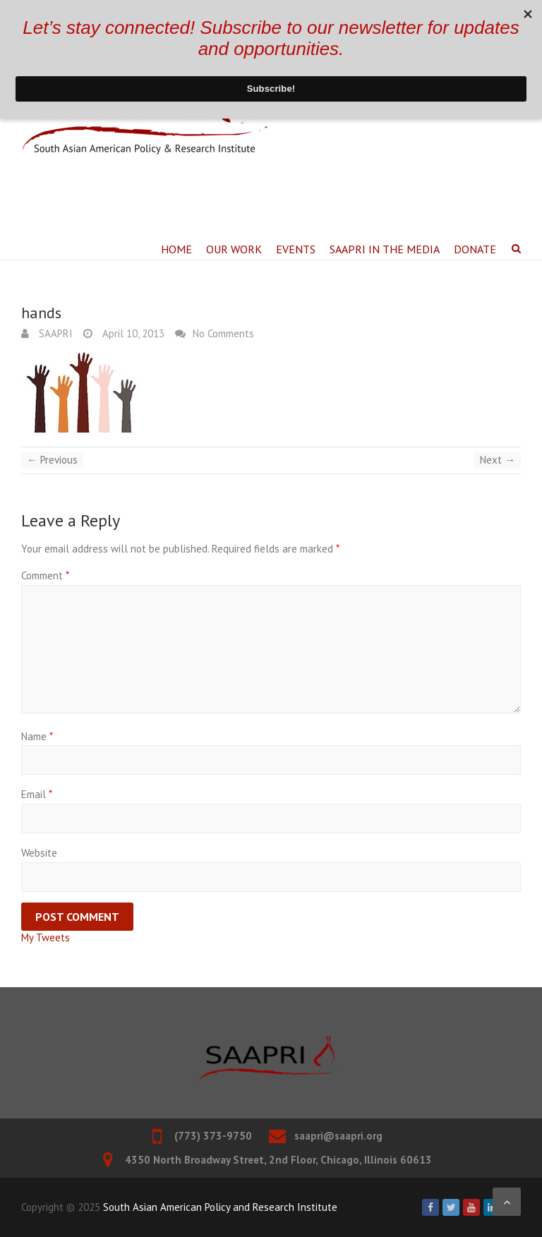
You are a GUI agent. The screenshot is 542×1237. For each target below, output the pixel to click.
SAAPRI (54, 333)
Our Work (234, 249)
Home (176, 249)
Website (39, 852)
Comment (45, 575)
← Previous (52, 459)
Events (295, 249)
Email (36, 794)
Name (37, 736)
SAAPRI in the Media (385, 249)
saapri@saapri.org (338, 1135)
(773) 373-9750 (213, 1135)
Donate (475, 249)
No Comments (223, 333)
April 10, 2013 (132, 333)
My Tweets (45, 937)
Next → (497, 459)
